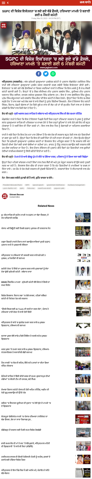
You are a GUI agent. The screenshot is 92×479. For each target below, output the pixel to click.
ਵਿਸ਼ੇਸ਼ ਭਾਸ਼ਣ (31, 188)
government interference (55, 185)
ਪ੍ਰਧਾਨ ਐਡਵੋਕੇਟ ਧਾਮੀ (9, 188)
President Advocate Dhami (12, 185)
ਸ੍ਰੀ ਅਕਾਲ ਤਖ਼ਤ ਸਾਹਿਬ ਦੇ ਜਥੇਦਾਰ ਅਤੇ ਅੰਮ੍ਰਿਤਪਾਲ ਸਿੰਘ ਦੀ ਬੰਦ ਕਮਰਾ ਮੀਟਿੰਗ (48, 113)
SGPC (27, 185)
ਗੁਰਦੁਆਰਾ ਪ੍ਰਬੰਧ (59, 188)
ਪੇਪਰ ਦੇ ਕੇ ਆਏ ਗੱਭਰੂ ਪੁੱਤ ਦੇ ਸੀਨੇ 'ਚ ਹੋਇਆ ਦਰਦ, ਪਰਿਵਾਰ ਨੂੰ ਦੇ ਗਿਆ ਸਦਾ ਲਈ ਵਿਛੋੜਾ (51, 156)
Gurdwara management (76, 185)
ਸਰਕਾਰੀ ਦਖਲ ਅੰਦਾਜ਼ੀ (44, 188)
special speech (38, 185)
